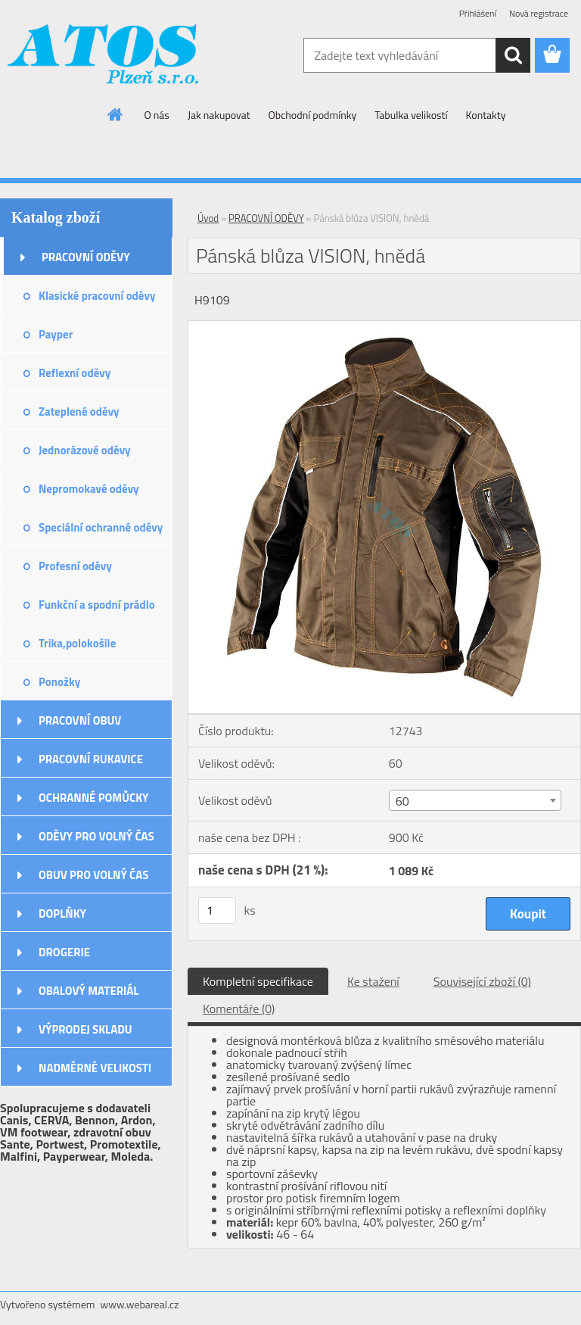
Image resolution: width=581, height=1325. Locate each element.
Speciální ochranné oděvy (101, 527)
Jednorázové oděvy (85, 450)
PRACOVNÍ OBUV (80, 720)
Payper (56, 334)
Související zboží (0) (482, 981)
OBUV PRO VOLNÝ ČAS (93, 875)
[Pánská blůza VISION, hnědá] (384, 327)
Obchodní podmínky (313, 115)
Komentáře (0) (239, 1008)
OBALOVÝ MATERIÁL (88, 990)
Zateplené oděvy (79, 411)
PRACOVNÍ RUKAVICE (91, 759)
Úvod (208, 218)
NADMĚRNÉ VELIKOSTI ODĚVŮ (95, 1072)
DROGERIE (64, 952)
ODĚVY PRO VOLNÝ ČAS (96, 836)
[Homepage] (116, 114)
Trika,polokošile (77, 643)
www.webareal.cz (140, 1304)
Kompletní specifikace (258, 981)
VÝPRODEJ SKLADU (85, 1029)
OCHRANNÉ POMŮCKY (93, 797)
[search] (513, 55)
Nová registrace (538, 13)
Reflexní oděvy (74, 373)
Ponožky (59, 682)
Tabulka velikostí (410, 115)
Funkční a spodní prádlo (97, 604)
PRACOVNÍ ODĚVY (86, 257)
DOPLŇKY (62, 913)
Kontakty (486, 115)
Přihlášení (477, 13)
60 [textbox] (402, 801)
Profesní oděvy (75, 566)
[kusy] (217, 910)
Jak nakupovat (219, 115)
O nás (156, 115)
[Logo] (104, 56)
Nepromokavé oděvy (89, 488)
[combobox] (475, 800)
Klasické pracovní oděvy (97, 295)
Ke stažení (373, 981)
